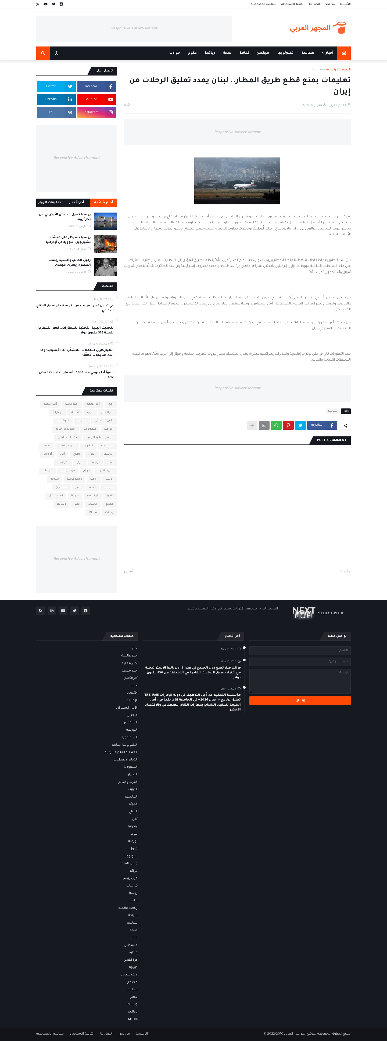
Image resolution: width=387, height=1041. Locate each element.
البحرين (81, 420)
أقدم (129, 572)
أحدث (344, 572)
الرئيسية (345, 4)
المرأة (91, 454)
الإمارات (57, 412)
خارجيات (47, 470)
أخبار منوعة (50, 404)
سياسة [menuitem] (308, 53)
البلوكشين (62, 420)
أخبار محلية (71, 404)
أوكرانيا (48, 454)
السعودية (107, 445)
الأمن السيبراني (104, 420)
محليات (92, 504)
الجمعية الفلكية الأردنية (100, 437)
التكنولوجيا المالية (66, 429)
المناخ (76, 454)
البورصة (108, 429)
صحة (92, 487)
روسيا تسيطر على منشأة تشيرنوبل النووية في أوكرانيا (68, 240)
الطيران (88, 445)
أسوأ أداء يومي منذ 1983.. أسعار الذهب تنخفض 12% (76, 375)
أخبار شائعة (103, 202)
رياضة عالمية (74, 479)
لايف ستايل (56, 495)
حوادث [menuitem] (174, 53)
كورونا (75, 495)
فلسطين (61, 487)
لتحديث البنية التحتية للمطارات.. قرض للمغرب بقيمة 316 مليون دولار (76, 330)
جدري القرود (105, 470)
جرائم (86, 470)
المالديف (108, 454)
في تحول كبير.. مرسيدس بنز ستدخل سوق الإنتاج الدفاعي (75, 308)
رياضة (93, 479)
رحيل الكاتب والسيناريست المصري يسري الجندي (69, 263)
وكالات (109, 512)
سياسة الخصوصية (263, 4)
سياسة (318, 70)
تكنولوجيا (63, 462)
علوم (78, 487)
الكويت (46, 445)
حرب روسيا (68, 470)
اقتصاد (75, 412)
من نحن (330, 4)
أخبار (110, 404)
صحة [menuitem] (227, 53)
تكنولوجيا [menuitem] (285, 53)
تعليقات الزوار (49, 202)
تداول (80, 462)
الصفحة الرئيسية (338, 70)
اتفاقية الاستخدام (292, 4)
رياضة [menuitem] (210, 53)
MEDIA (93, 512)
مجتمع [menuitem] (263, 53)
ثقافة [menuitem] (244, 53)
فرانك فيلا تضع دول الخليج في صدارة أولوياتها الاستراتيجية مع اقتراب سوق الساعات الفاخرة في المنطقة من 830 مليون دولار (193, 673)
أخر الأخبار (107, 412)
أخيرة (90, 412)
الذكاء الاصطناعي (68, 437)
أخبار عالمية (93, 404)
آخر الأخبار (76, 202)
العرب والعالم (67, 445)
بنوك (110, 462)
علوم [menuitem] (192, 53)
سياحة (55, 479)
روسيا (109, 479)
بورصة (95, 462)
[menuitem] (344, 53)
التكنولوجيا (90, 429)
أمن (62, 454)
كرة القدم (92, 495)
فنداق (109, 495)
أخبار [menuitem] (329, 53)
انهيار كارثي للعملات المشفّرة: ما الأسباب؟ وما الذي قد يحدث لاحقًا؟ (77, 353)
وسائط (61, 504)
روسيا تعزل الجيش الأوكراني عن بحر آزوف (65, 217)
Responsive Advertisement (134, 29)
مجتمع (109, 504)
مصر (77, 504)
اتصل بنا (314, 4)
